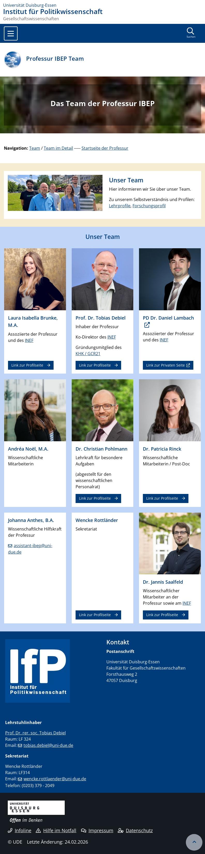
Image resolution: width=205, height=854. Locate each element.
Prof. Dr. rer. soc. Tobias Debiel (35, 733)
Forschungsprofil (149, 206)
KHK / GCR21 (88, 353)
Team (34, 148)
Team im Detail (58, 148)
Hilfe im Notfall (56, 830)
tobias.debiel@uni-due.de (48, 745)
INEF (29, 340)
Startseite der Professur (105, 148)
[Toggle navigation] (11, 33)
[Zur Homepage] (102, 5)
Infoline (19, 830)
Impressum (97, 830)
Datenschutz (135, 830)
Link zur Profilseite (27, 365)
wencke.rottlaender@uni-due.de (55, 779)
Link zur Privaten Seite (165, 365)
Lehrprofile (119, 206)
